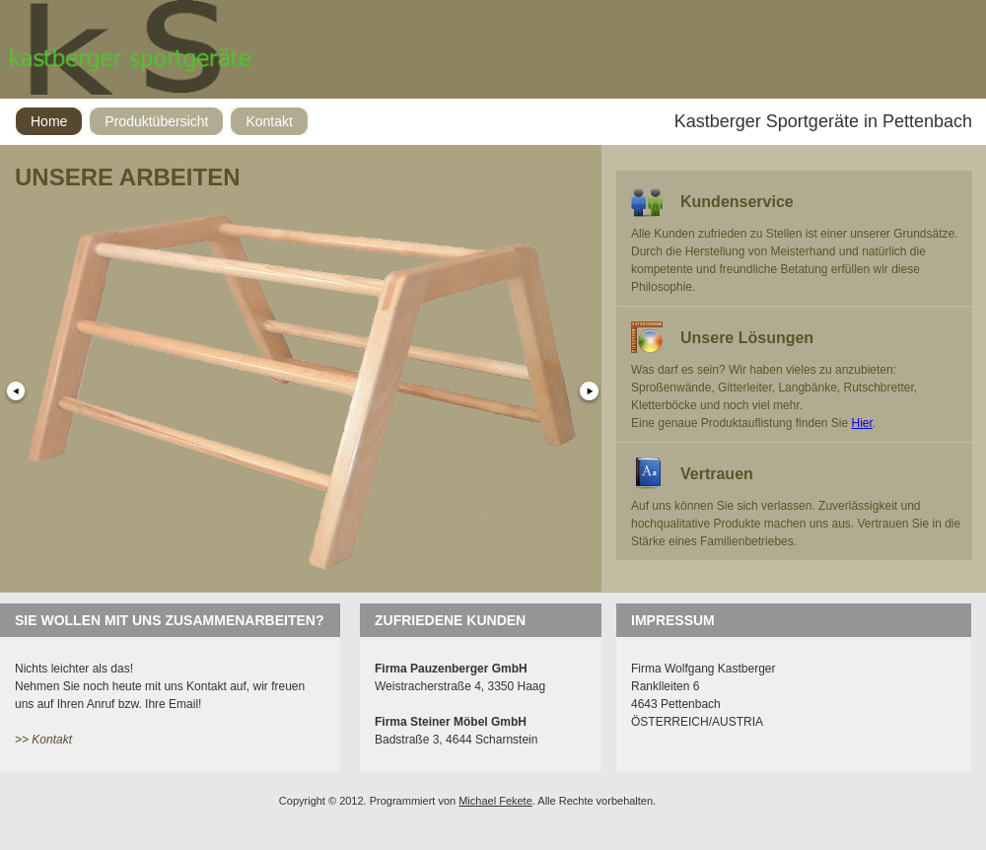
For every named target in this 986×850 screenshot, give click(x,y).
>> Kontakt (43, 739)
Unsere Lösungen (746, 337)
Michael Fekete (495, 801)
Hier (862, 423)
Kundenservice (737, 201)
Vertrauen (716, 473)
